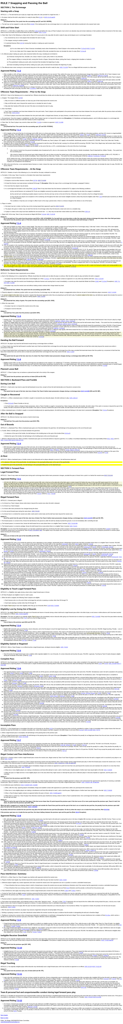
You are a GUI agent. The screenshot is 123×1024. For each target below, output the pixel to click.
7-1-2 (19, 71)
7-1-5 (19, 316)
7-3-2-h (91, 544)
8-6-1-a (77, 449)
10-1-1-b (83, 987)
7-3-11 (89, 582)
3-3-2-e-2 (67, 433)
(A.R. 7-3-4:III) (96, 616)
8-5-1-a (72, 449)
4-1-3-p (15, 680)
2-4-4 (105, 663)
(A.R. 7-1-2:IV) (64, 67)
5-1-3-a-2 (36, 686)
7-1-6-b (105, 365)
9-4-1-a (62, 696)
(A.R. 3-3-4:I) (15, 112)
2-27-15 (24, 640)
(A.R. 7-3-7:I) (96, 730)
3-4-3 (94, 547)
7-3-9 (19, 920)
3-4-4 (76, 544)
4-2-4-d (100, 452)
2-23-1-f (63, 321)
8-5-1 (108, 438)
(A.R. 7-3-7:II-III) (23, 736)
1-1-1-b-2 (47, 239)
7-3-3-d (34, 932)
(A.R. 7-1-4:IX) (42, 180)
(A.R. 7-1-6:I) (70, 351)
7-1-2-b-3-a (96, 156)
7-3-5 (100, 196)
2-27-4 (22, 43)
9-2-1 (15, 1011)
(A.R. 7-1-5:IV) (112, 292)
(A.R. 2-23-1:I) (73, 398)
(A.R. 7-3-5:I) (64, 647)
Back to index (4, 1018)
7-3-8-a (45, 824)
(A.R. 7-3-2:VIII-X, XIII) (35, 530)
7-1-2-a (105, 75)
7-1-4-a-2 (58, 263)
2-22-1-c (87, 211)
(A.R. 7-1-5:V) (41, 296)
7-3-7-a (84, 745)
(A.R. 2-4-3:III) (113, 663)
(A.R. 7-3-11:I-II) (96, 966)
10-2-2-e (30, 1006)
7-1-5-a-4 (52, 331)
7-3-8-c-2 (14, 847)
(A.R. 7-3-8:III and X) (56, 793)
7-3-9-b (13, 926)
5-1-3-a (14, 683)
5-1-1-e (93, 693)
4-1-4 (40, 17)
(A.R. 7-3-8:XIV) (32, 807)
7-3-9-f (41, 820)
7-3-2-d (39, 493)
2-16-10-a (40, 259)
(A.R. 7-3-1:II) (35, 511)
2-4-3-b (116, 699)
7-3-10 (19, 948)
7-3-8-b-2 (8, 847)
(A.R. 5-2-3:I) (88, 966)
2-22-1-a (100, 75)
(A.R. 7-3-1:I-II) (108, 475)
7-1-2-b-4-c (33, 88)
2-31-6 (32, 24)
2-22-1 (36, 31)
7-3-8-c (39, 827)
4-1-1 (26, 144)
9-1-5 (27, 929)
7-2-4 (19, 443)
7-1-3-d (32, 142)
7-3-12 (19, 1000)
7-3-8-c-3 (34, 827)
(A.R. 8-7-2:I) (19, 440)
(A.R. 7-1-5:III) (11, 283)
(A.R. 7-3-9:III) (55, 605)
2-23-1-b (57, 321)
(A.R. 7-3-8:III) (25, 785)
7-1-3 (19, 130)
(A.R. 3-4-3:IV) (88, 518)
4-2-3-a (88, 693)
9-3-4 (67, 888)
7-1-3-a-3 (82, 51)
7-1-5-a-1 (72, 321)
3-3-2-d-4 (64, 544)
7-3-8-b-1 (105, 955)
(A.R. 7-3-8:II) (8, 759)
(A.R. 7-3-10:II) (26, 767)
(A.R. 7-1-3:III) (59, 122)
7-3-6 (19, 668)
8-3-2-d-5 (10, 403)
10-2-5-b (106, 809)
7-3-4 (48, 605)
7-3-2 (19, 539)
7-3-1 (19, 479)
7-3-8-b (33, 832)
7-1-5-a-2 (83, 48)
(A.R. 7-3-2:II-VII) (73, 523)
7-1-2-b (39, 122)
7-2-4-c (67, 449)
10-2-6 (77, 812)
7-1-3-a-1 (46, 278)
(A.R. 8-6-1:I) (12, 440)
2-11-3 (56, 696)
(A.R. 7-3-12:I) (89, 997)
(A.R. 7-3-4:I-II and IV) (21, 614)
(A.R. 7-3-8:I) (35, 899)
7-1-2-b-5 (21, 85)
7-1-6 (19, 359)
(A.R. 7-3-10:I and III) (107, 940)
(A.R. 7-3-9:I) (63, 880)
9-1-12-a (78, 823)
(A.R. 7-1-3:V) (91, 48)
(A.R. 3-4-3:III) (85, 391)
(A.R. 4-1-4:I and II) (49, 17)
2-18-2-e (55, 328)
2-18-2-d (90, 156)
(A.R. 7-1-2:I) (42, 32)
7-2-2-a (105, 410)
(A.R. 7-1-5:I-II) (99, 278)
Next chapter (4, 1015)
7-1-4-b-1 (73, 266)
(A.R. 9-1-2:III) (97, 997)
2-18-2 (97, 281)
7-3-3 (74, 745)
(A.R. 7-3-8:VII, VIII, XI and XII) (90, 782)
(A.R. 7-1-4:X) (60, 206)
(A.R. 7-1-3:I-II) (51, 214)
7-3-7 (25, 618)
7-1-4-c (103, 134)
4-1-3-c (83, 693)
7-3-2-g (111, 547)
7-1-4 (87, 134)
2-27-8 (20, 98)
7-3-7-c (38, 748)
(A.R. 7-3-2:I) (73, 526)
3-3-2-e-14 (87, 547)
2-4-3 (100, 663)
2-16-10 (34, 188)
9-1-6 (23, 827)
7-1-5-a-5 (41, 336)
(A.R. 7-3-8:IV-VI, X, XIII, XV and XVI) (65, 763)
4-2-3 (50, 728)
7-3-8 (19, 816)
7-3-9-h (18, 926)
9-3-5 (40, 929)
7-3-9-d (23, 929)
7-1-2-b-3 (104, 281)
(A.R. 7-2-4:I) (4, 440)
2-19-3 (108, 529)
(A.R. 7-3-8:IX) (108, 770)
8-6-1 (112, 438)
